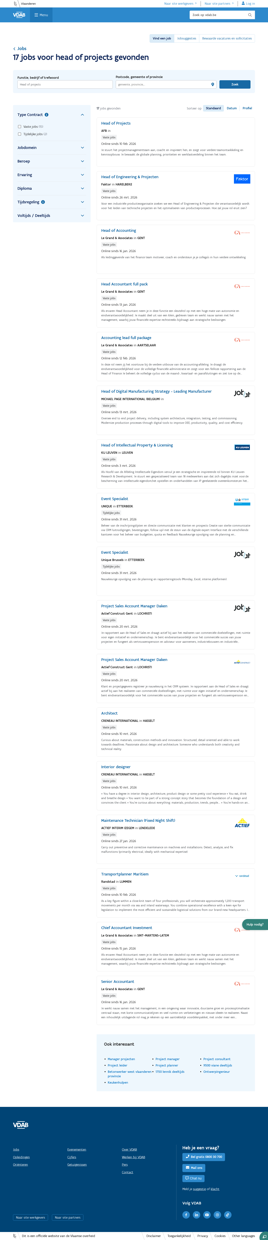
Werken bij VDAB (133, 1157)
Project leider (117, 1065)
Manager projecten (121, 1059)
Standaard (213, 108)
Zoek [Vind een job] (235, 84)
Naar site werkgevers (178, 3)
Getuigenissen (77, 1165)
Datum (232, 108)
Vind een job (162, 38)
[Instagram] (217, 1215)
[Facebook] (186, 1215)
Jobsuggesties (186, 38)
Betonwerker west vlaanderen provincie (129, 1074)
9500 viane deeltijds (217, 1065)
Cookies (220, 1236)
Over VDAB (129, 1149)
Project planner (167, 1065)
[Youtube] (207, 1215)
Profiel (247, 108)
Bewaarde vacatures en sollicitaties (227, 38)
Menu (44, 15)
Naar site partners (217, 3)
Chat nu (196, 1178)
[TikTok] (228, 1215)
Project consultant (217, 1059)
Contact (127, 1172)
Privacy (202, 1236)
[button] (255, 924)
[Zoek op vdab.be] (222, 15)
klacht (215, 1189)
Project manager (168, 1059)
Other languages (243, 1236)
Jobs (19, 48)
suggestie (199, 1189)
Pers (125, 1165)
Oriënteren (20, 1165)
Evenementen (76, 1149)
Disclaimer (153, 1236)
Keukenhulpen (118, 1082)
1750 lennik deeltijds (170, 1072)
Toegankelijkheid (179, 1236)
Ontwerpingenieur (216, 1072)
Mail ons (196, 1168)
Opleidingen (21, 1157)
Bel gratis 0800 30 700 (206, 1157)
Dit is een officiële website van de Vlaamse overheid (58, 1236)
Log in (250, 3)
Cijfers (71, 1157)
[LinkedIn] (196, 1215)
